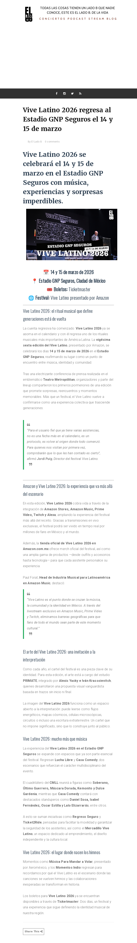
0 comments (52, 141)
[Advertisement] (68, 58)
